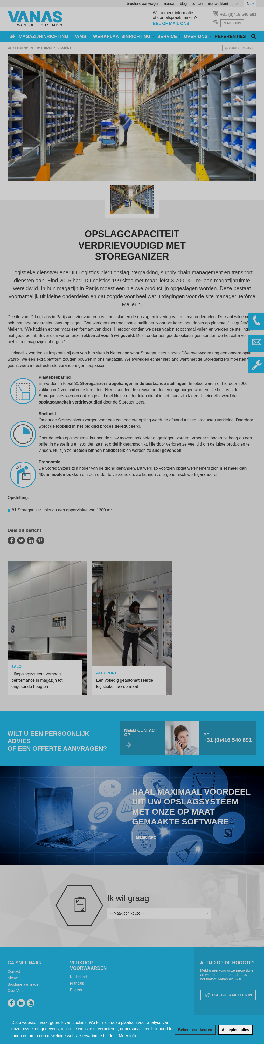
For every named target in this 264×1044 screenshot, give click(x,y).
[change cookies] (195, 1030)
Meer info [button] (127, 1036)
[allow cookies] (235, 1030)
